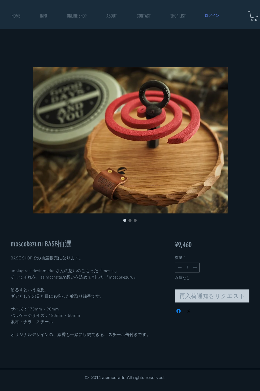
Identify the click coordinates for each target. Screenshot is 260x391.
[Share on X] (188, 311)
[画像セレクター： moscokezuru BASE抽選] (124, 220)
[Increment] (195, 267)
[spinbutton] (187, 267)
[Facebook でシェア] (178, 311)
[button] (77, 16)
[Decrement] (179, 267)
